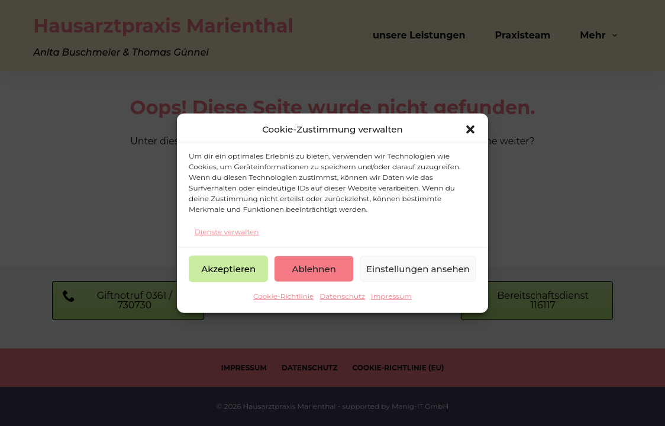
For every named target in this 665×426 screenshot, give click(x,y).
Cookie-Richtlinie (283, 296)
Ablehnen (313, 268)
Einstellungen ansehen (418, 268)
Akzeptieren (228, 268)
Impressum (391, 296)
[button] (470, 129)
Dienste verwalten (227, 231)
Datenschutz (342, 296)
